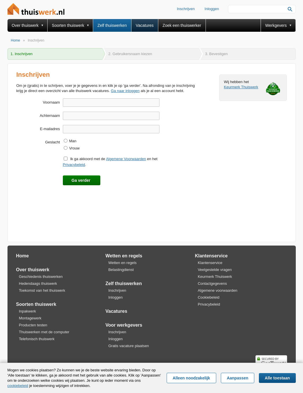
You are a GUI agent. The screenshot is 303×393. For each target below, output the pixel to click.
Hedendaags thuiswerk (38, 283)
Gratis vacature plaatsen (128, 346)
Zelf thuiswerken (112, 25)
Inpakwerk (27, 311)
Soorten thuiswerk (68, 25)
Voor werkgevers (124, 325)
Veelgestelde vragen (215, 269)
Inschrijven (186, 9)
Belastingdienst (121, 269)
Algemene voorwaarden (217, 290)
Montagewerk (30, 318)
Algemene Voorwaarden (126, 159)
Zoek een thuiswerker (182, 25)
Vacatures (145, 25)
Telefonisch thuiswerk (37, 339)
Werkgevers (276, 25)
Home (22, 255)
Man (72, 141)
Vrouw (74, 148)
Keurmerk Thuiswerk (241, 87)
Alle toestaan (277, 378)
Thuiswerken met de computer (44, 332)
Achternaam (50, 115)
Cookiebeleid (208, 297)
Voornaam (51, 102)
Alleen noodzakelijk (191, 378)
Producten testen (33, 325)
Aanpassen (238, 378)
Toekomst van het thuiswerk (42, 290)
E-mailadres (50, 129)
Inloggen (212, 9)
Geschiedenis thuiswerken (41, 276)
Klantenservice (211, 255)
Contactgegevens (212, 283)
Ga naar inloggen (125, 91)
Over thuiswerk (25, 25)
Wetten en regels (124, 255)
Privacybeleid (74, 164)
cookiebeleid (17, 385)
